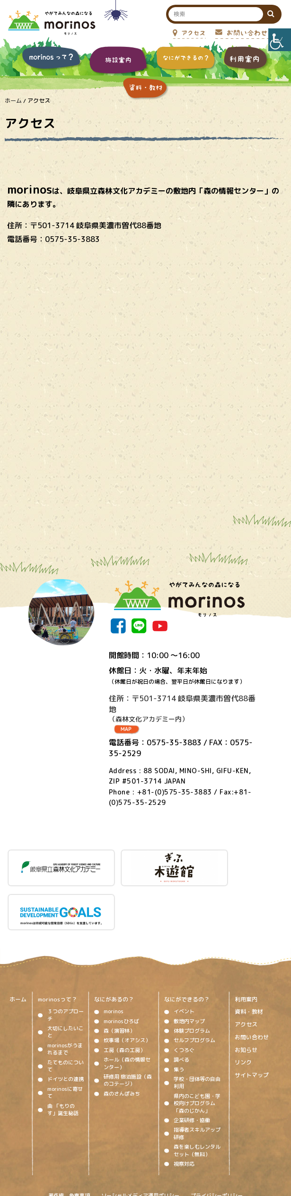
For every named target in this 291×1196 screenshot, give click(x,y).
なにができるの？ (187, 946)
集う (179, 1016)
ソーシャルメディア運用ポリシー (140, 1142)
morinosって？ (57, 946)
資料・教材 (249, 959)
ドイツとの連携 (65, 1026)
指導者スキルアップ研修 (197, 1080)
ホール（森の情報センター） (127, 1010)
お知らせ (246, 997)
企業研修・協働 (192, 1067)
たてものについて (65, 1013)
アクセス (246, 972)
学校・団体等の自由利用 (197, 1030)
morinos (113, 959)
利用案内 (246, 946)
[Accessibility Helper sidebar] (279, 39)
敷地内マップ (189, 969)
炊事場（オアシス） (127, 987)
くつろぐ (184, 997)
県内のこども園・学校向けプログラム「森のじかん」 (197, 1051)
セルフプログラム (194, 987)
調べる (181, 1007)
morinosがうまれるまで (65, 996)
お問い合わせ (252, 985)
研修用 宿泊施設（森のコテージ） (128, 1027)
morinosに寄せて (65, 1040)
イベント (184, 959)
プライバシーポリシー (217, 1142)
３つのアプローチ (65, 962)
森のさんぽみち (122, 1041)
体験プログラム (192, 978)
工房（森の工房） (124, 997)
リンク (243, 1010)
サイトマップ (252, 1022)
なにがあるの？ (114, 946)
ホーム (17, 946)
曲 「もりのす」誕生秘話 (63, 1056)
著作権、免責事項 (69, 1142)
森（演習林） (119, 978)
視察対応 (184, 1111)
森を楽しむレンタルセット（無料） (197, 1097)
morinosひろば (121, 969)
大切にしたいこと (65, 979)
